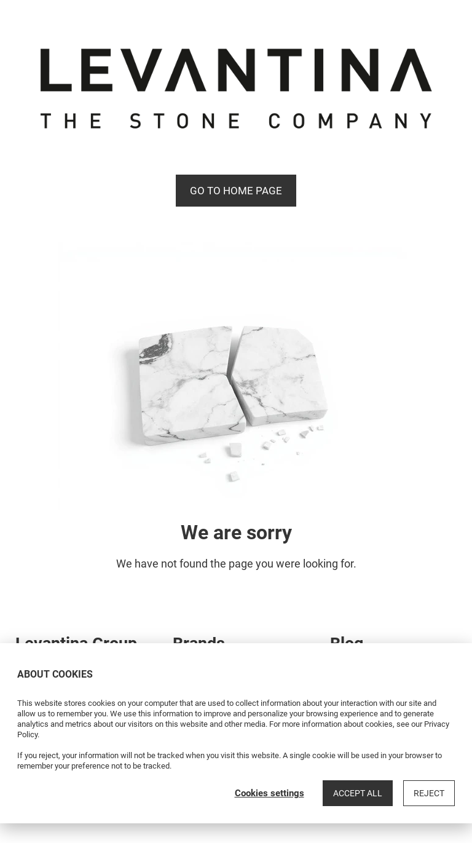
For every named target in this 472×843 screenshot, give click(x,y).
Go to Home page (236, 190)
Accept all (357, 793)
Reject (429, 793)
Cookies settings (269, 793)
